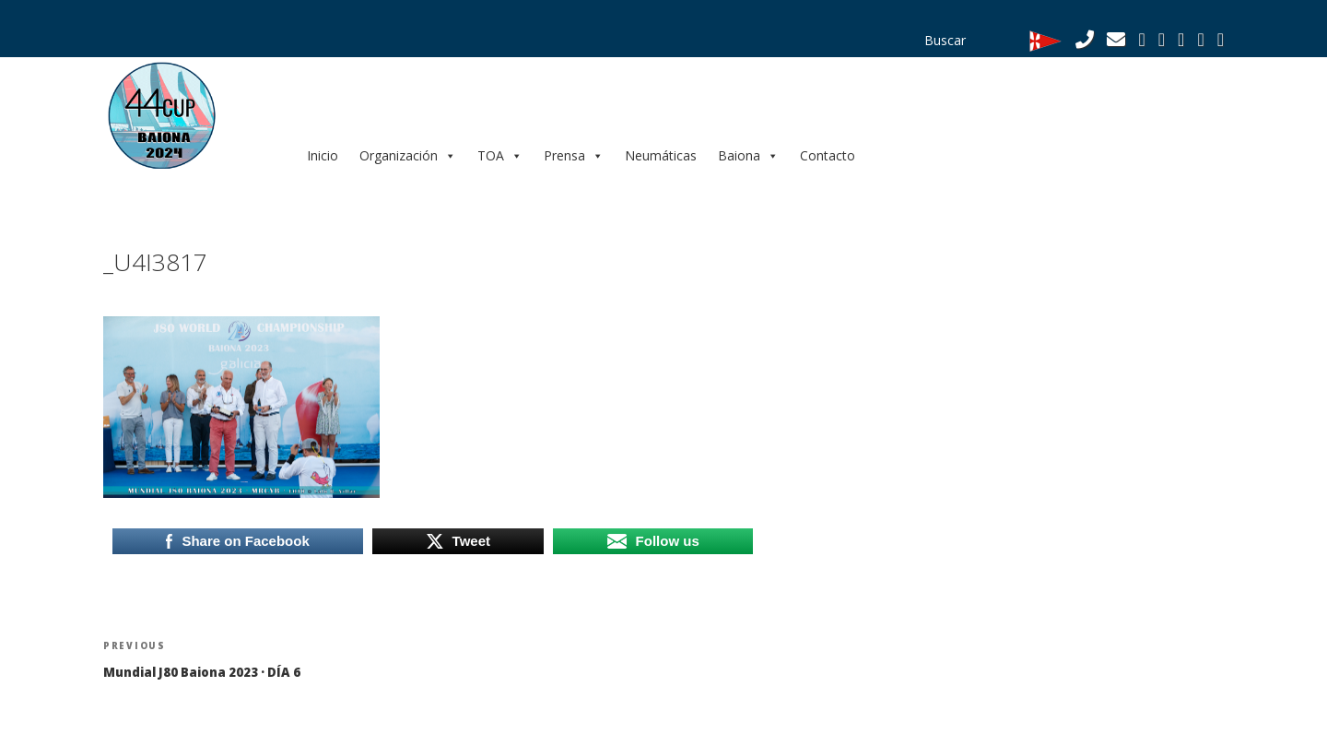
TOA (500, 155)
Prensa (574, 155)
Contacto (827, 155)
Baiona (748, 155)
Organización (407, 155)
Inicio (322, 155)
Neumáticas (661, 155)
